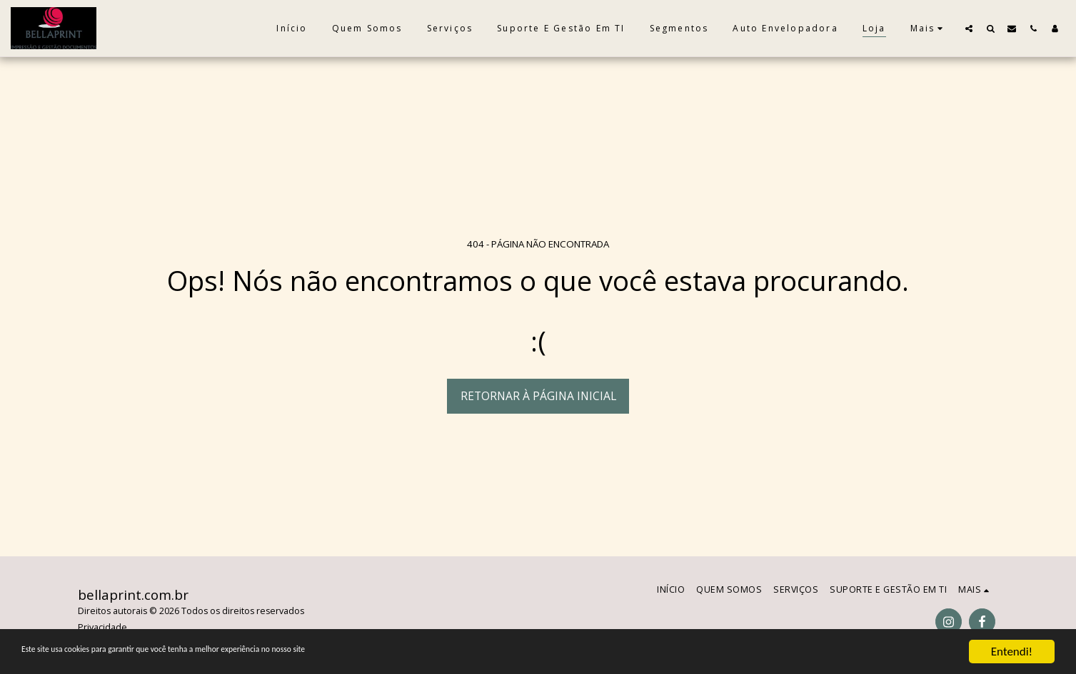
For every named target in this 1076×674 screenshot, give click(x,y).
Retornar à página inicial (538, 396)
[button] (969, 28)
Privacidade (102, 627)
